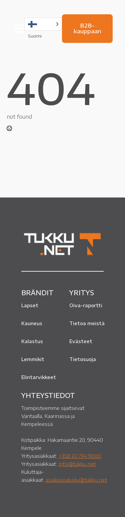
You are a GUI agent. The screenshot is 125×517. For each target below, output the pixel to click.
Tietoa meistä (87, 323)
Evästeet (80, 341)
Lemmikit (32, 359)
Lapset (29, 305)
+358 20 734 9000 (80, 456)
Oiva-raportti (85, 305)
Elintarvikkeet (38, 377)
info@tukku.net (77, 464)
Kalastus (32, 341)
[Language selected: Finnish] (43, 24)
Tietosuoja (82, 359)
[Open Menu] (19, 28)
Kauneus (31, 323)
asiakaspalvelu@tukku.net (76, 480)
